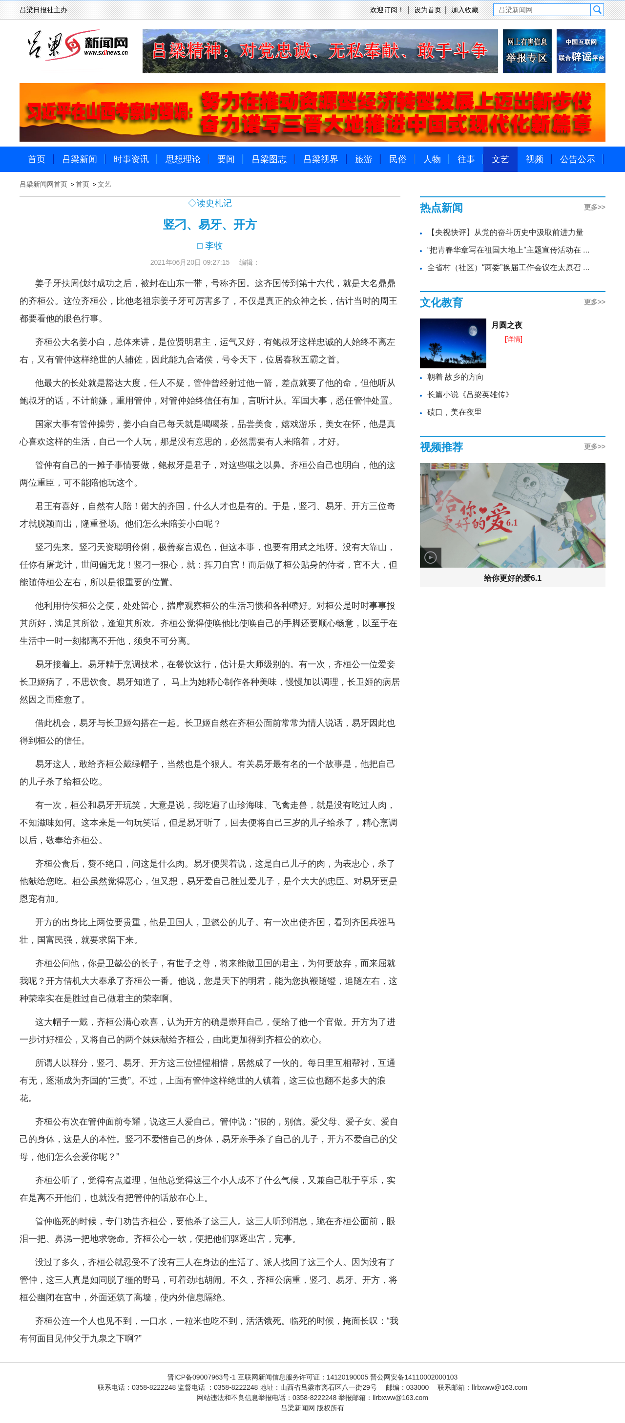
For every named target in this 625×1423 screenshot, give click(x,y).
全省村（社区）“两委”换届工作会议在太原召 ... (508, 267)
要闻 (226, 159)
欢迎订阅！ (387, 10)
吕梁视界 (320, 159)
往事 (466, 159)
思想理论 (183, 159)
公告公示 (577, 159)
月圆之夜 (506, 325)
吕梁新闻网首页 (43, 184)
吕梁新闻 (79, 159)
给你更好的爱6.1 (513, 578)
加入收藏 (465, 10)
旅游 (364, 159)
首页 (36, 159)
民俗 (398, 159)
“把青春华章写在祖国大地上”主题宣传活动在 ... (508, 250)
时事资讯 (131, 159)
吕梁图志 (269, 159)
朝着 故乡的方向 (455, 377)
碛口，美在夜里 (454, 412)
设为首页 (427, 10)
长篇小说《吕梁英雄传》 (470, 394)
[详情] (513, 339)
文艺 (500, 159)
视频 (534, 159)
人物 (432, 159)
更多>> (594, 207)
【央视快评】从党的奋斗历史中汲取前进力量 (505, 232)
